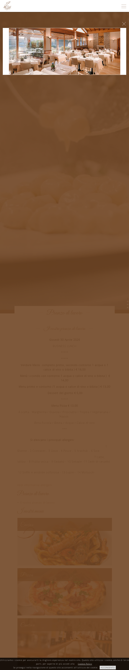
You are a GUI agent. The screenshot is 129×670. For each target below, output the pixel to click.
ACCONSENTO (108, 667)
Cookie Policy (85, 663)
